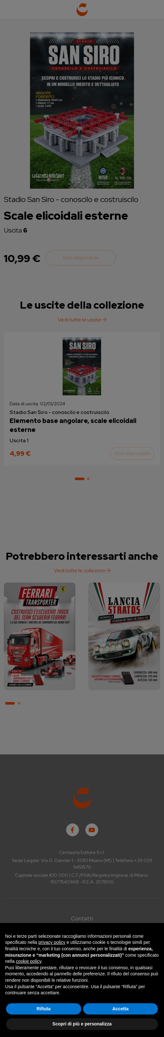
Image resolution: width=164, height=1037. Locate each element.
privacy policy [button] (52, 942)
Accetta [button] (120, 1008)
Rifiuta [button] (44, 1008)
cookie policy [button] (28, 961)
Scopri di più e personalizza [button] (81, 1023)
